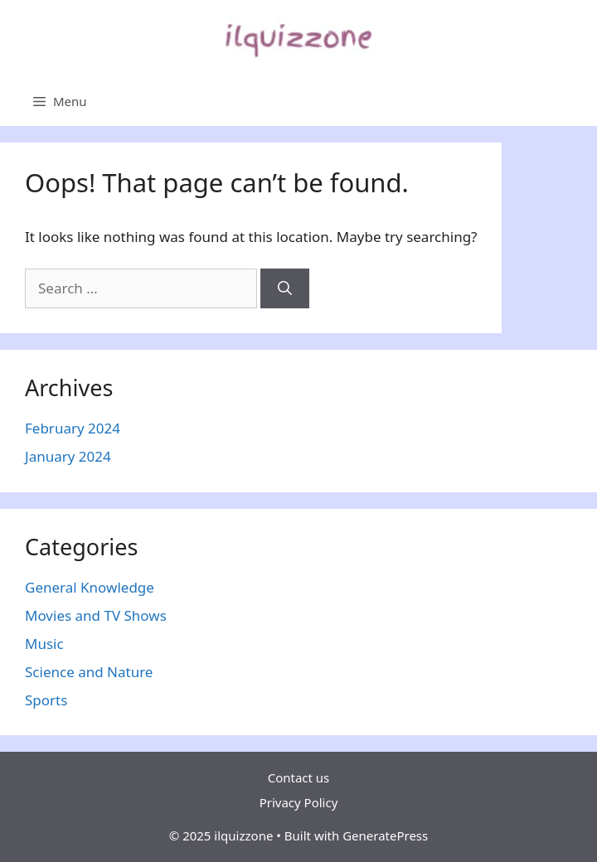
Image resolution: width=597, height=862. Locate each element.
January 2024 (68, 456)
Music (44, 643)
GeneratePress (385, 835)
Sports (46, 699)
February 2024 (72, 428)
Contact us (299, 777)
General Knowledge (89, 587)
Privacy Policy (299, 802)
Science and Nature (89, 671)
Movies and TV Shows (96, 615)
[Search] (284, 288)
